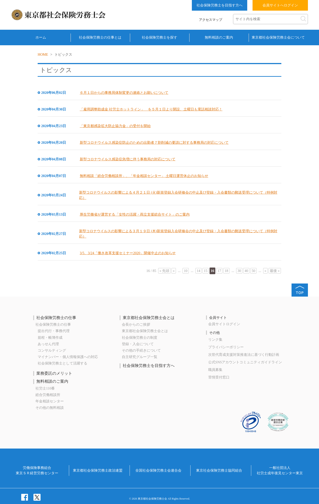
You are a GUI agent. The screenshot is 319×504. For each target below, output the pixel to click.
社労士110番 (45, 388)
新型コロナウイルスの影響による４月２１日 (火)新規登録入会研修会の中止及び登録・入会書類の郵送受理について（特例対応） (178, 195)
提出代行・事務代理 (54, 331)
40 (246, 271)
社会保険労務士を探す (159, 37)
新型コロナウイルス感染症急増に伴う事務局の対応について (127, 159)
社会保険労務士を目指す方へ (219, 5)
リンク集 (215, 339)
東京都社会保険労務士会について (278, 37)
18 (226, 271)
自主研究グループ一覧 (139, 357)
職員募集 (215, 370)
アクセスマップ (210, 20)
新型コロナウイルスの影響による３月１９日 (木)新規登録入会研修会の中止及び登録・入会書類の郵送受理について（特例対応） (178, 233)
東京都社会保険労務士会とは (149, 317)
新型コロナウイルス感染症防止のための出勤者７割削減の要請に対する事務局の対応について (154, 142)
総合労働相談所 (47, 395)
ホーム (40, 37)
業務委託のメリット (54, 373)
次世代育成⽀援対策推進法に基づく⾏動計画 (243, 354)
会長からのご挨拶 (136, 324)
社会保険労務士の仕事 (56, 317)
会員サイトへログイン (280, 5)
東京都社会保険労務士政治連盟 (98, 470)
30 (239, 271)
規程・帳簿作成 (50, 337)
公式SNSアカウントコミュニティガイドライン (245, 362)
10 (185, 271)
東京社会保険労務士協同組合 (219, 470)
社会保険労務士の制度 (139, 337)
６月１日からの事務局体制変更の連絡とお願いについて (124, 92)
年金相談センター (49, 401)
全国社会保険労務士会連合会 (158, 470)
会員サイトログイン (224, 324)
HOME (43, 54)
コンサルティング (52, 350)
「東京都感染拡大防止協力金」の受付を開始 (115, 126)
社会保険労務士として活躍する (62, 363)
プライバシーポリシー (226, 347)
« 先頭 (164, 271)
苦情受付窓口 (219, 377)
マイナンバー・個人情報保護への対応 (68, 357)
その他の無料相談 (49, 408)
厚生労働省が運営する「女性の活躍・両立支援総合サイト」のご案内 (135, 214)
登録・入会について (138, 344)
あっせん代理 (48, 344)
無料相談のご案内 (219, 37)
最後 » (275, 271)
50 (253, 271)
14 (198, 271)
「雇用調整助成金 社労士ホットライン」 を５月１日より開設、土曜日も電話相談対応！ (151, 109)
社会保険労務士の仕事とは (100, 37)
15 (205, 271)
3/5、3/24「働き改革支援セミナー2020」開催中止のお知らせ (128, 253)
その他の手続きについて (141, 350)
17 (219, 271)
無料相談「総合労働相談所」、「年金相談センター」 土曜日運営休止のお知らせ (144, 176)
